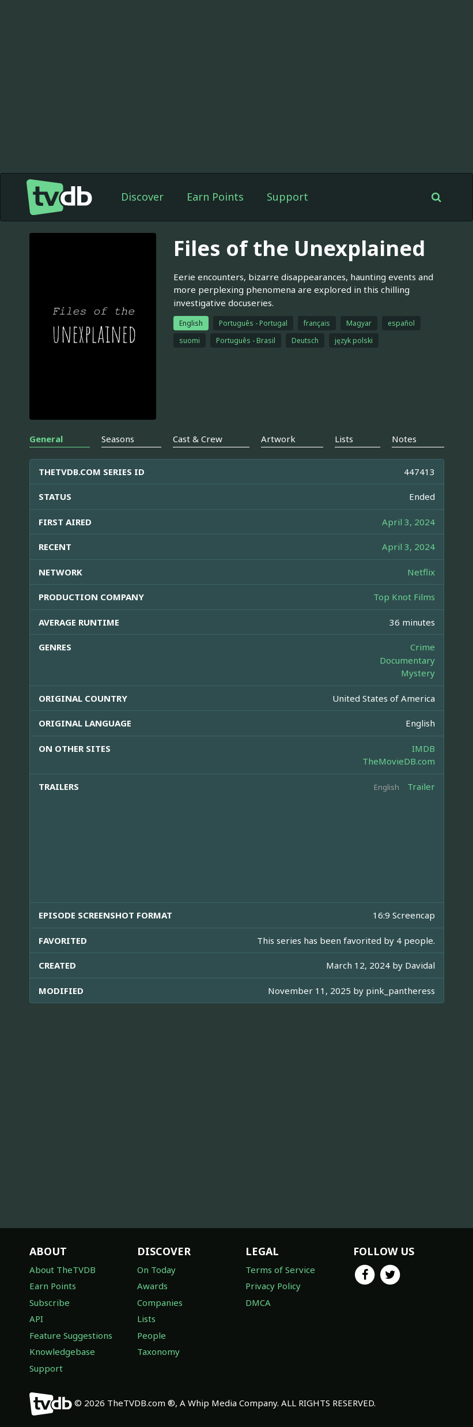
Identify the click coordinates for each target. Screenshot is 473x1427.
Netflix (421, 572)
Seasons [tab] (117, 439)
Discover (142, 197)
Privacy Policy (273, 1286)
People (151, 1335)
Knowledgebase (62, 1351)
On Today (156, 1269)
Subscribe (49, 1302)
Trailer (421, 786)
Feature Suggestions (70, 1335)
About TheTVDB (62, 1269)
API (36, 1318)
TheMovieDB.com (398, 761)
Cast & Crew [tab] (197, 439)
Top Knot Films (404, 597)
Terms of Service (280, 1269)
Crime (422, 647)
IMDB (423, 748)
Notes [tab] (404, 439)
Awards (152, 1286)
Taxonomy (158, 1351)
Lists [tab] (344, 439)
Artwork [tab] (278, 439)
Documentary (407, 660)
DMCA (258, 1302)
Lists (146, 1318)
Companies (160, 1302)
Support (287, 197)
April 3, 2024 (408, 522)
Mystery (418, 673)
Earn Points (215, 197)
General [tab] (46, 439)
